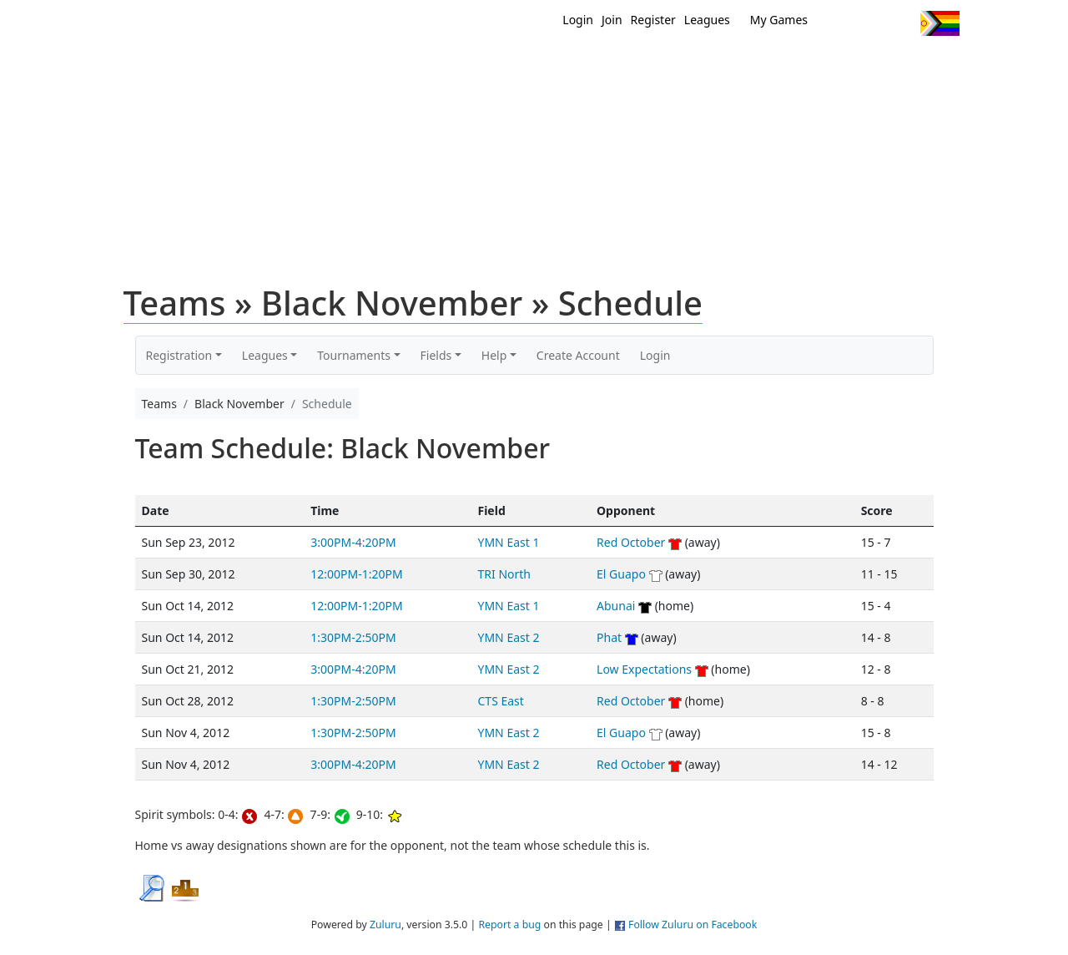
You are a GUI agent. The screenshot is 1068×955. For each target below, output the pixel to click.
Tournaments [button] (353, 355)
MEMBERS (569, 65)
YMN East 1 (509, 542)
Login (577, 20)
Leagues (707, 20)
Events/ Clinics (677, 65)
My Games (779, 20)
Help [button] (494, 355)
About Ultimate (803, 65)
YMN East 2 (509, 637)
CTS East (501, 701)
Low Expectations (644, 669)
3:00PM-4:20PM (352, 542)
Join (612, 20)
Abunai (616, 606)
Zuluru (385, 924)
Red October (631, 542)
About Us (913, 65)
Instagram (900, 23)
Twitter (839, 23)
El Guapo (621, 574)
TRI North (504, 574)
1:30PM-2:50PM (352, 637)
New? (492, 65)
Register (653, 20)
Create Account (578, 355)
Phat (609, 637)
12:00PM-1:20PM (356, 574)
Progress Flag (940, 23)
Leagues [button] (265, 355)
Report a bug (509, 924)
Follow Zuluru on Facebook (692, 924)
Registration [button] (179, 355)
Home (426, 65)
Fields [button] (436, 355)
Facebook (870, 23)
